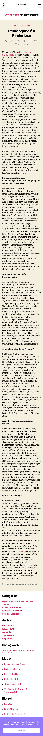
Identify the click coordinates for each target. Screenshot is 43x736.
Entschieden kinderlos (13, 674)
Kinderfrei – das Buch (12, 610)
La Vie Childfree (11, 709)
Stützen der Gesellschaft (14, 714)
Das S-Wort (21, 4)
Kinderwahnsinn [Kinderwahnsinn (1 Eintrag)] (15, 652)
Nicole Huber (16, 41)
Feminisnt (8, 704)
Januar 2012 (8, 632)
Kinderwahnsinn (33, 584)
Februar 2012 (8, 629)
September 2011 (9, 635)
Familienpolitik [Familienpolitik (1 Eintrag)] (6, 652)
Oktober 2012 (8, 626)
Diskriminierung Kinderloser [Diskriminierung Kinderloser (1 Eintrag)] (26, 650)
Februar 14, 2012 (32, 41)
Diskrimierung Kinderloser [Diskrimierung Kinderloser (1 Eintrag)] (9, 650)
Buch (21, 551)
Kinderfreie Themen (21, 25)
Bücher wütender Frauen (14, 664)
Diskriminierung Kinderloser (15, 584)
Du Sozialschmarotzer (13, 669)
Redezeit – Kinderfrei (13, 679)
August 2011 (8, 638)
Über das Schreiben (11, 614)
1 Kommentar (23, 44)
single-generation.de (13, 684)
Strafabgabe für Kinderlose (21, 33)
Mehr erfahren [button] (33, 725)
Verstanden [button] (22, 730)
